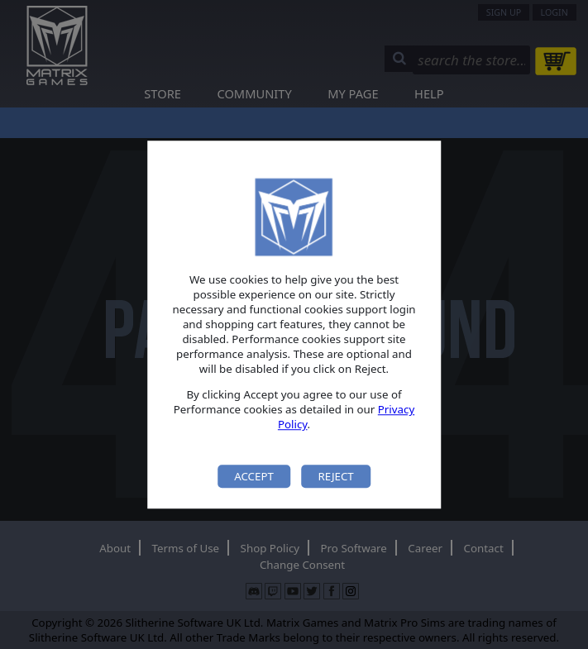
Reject (335, 476)
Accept (254, 476)
